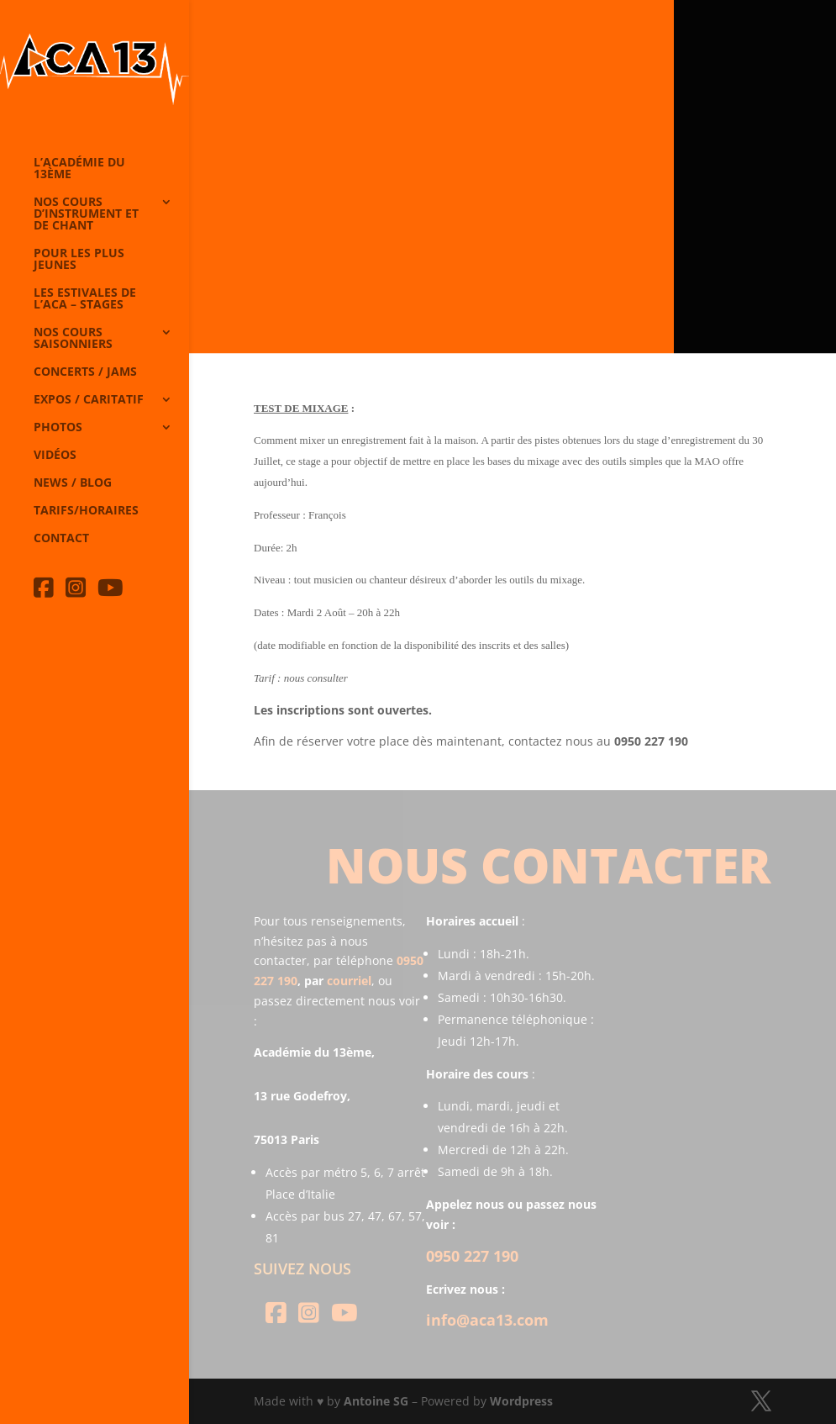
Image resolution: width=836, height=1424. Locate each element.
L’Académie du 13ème (79, 169)
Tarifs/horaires (86, 511)
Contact (61, 539)
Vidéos (55, 455)
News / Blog (73, 483)
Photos (58, 428)
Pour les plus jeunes (79, 259)
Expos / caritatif (89, 400)
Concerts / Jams (85, 372)
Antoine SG (376, 1401)
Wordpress (521, 1401)
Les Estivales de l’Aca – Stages (85, 299)
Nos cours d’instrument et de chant (86, 214)
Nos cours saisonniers (73, 338)
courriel (349, 981)
